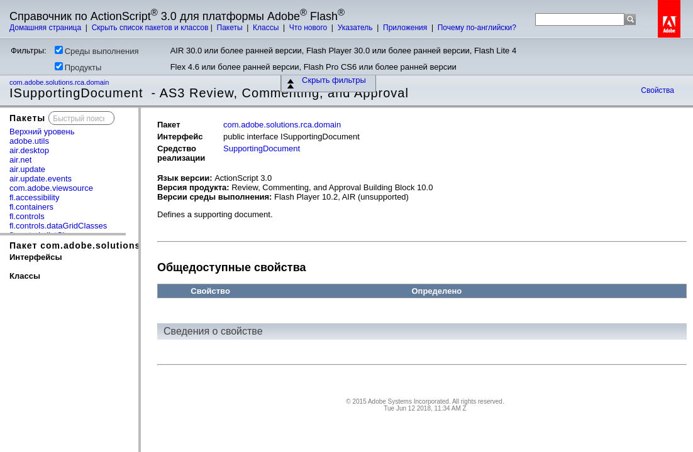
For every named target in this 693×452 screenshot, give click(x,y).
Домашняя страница (46, 27)
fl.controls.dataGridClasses (58, 225)
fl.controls (27, 216)
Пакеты (231, 27)
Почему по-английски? (477, 27)
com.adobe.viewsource (51, 188)
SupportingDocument (261, 148)
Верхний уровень (42, 131)
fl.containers (31, 207)
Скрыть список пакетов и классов (150, 27)
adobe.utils (29, 141)
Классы (267, 27)
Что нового (309, 27)
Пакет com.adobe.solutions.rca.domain (103, 245)
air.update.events (40, 178)
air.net (20, 159)
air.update (27, 169)
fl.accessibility (34, 197)
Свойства (657, 90)
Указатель (356, 27)
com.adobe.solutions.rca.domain (60, 82)
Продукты (78, 67)
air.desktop (29, 150)
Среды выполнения (97, 51)
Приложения (406, 27)
